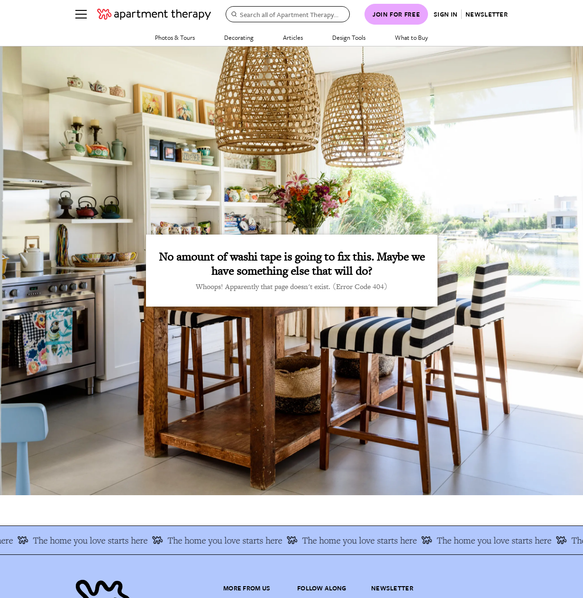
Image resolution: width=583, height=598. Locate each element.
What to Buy (411, 37)
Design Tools (348, 37)
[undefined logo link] (154, 14)
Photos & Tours (175, 37)
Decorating (239, 37)
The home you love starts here (87, 540)
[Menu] (81, 14)
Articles (293, 37)
